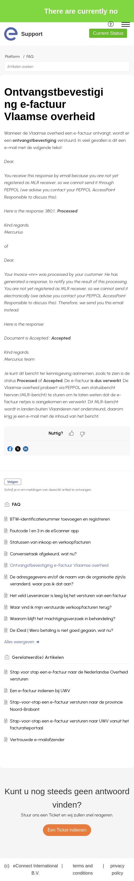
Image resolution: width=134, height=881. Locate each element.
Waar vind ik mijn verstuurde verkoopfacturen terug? (61, 607)
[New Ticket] (67, 830)
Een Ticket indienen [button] (67, 830)
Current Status (108, 33)
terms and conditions (83, 869)
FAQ (29, 56)
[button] (111, 24)
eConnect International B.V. (35, 869)
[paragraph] (67, 275)
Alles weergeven (22, 641)
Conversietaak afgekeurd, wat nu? (43, 553)
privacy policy (117, 869)
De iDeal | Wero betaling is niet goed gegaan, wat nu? (61, 630)
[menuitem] (111, 24)
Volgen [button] (12, 482)
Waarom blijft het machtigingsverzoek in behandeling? (62, 618)
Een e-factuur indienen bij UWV (40, 690)
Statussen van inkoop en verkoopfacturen (50, 542)
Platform (12, 56)
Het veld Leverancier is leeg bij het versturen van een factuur (68, 595)
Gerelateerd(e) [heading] (38, 657)
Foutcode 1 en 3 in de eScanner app (44, 530)
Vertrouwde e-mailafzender (37, 739)
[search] (67, 66)
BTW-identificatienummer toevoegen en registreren (60, 519)
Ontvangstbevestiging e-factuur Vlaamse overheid (59, 565)
